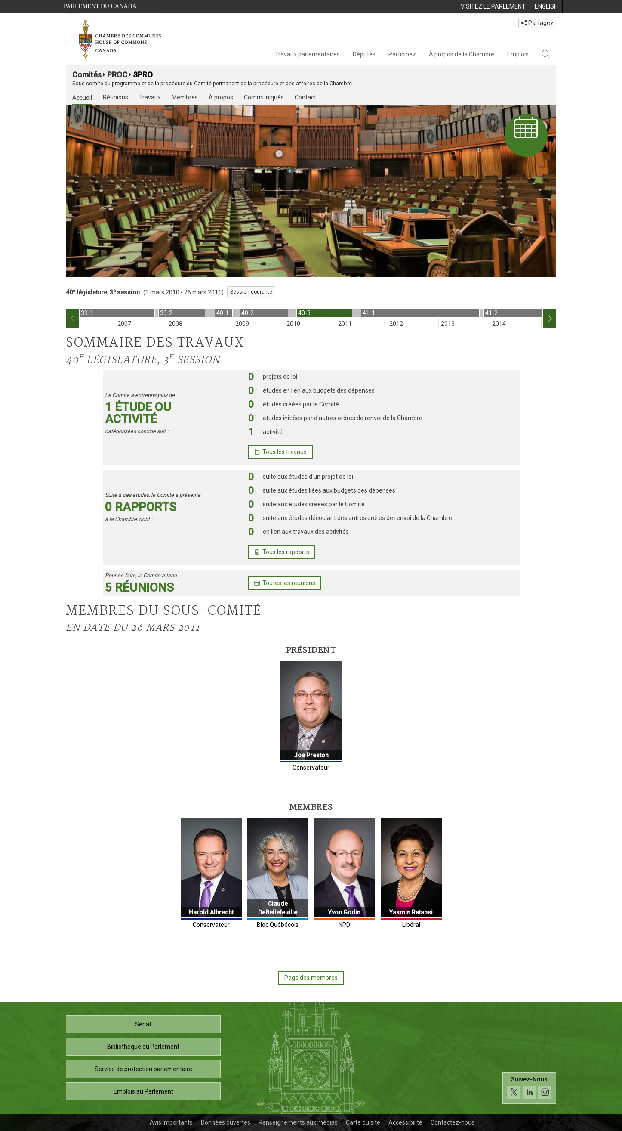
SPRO (143, 74)
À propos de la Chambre (461, 54)
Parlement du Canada (100, 6)
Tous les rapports (281, 551)
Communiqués (264, 97)
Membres (185, 97)
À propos (221, 97)
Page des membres (311, 977)
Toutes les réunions (284, 582)
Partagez (537, 22)
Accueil (82, 97)
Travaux (150, 97)
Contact (305, 97)
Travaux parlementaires (307, 54)
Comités (87, 74)
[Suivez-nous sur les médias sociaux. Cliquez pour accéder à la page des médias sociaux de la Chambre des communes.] (529, 1090)
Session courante (251, 292)
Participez (402, 54)
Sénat (143, 1024)
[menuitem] (493, 6)
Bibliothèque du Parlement (143, 1046)
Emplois (518, 54)
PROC (117, 74)
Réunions (115, 97)
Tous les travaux (280, 452)
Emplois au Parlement (143, 1091)
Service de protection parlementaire (143, 1069)
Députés (364, 54)
